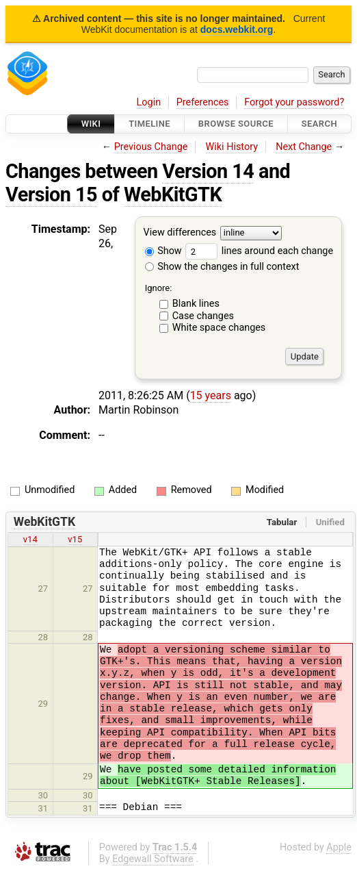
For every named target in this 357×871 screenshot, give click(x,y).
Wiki (91, 123)
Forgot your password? (294, 102)
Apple (339, 847)
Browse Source (236, 123)
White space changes (219, 327)
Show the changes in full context (222, 267)
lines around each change (259, 251)
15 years (210, 395)
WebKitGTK (173, 194)
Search (319, 123)
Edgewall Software (153, 859)
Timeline (149, 123)
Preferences (202, 102)
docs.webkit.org (237, 29)
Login (149, 102)
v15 (75, 539)
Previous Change (151, 147)
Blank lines (196, 304)
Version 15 (51, 194)
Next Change (304, 147)
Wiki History (232, 147)
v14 (30, 539)
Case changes (203, 316)
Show (163, 251)
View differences (180, 233)
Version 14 (208, 171)
